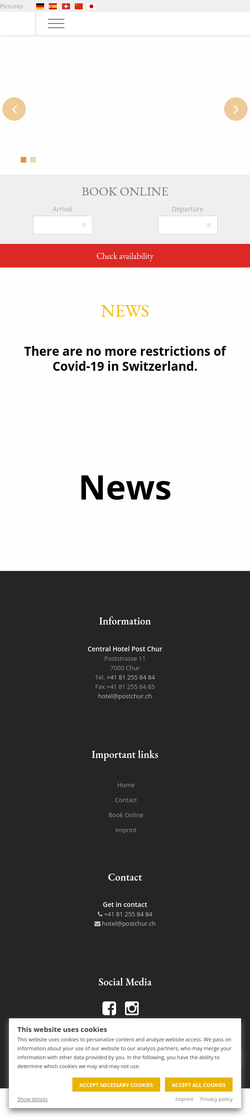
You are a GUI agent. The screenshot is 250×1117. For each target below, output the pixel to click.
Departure (187, 208)
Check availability (125, 255)
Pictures (11, 6)
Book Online (126, 815)
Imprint (184, 1098)
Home (126, 785)
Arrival (62, 208)
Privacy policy (216, 1098)
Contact (126, 800)
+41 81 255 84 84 (131, 677)
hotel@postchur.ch (125, 696)
